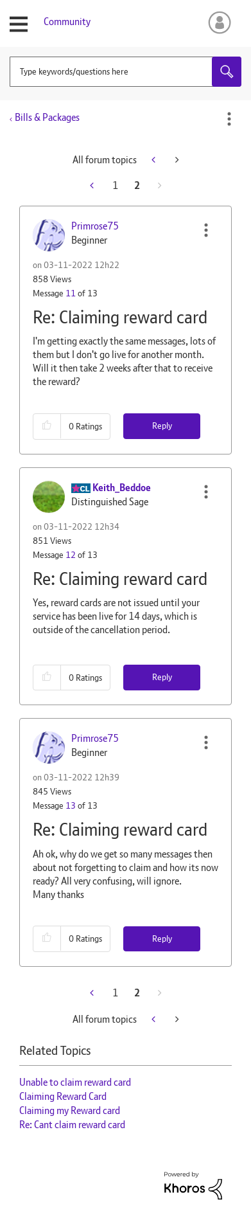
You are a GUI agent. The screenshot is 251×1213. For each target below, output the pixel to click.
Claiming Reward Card (63, 1096)
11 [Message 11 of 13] (70, 293)
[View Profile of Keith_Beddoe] (121, 487)
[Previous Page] (93, 185)
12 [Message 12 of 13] (70, 555)
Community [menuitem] (67, 21)
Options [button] (229, 119)
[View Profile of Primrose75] (95, 226)
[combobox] (125, 72)
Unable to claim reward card (75, 1082)
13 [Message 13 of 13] (70, 805)
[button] (206, 230)
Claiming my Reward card (69, 1110)
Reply (162, 425)
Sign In (217, 22)
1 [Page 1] (115, 185)
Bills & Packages (47, 117)
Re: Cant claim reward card (72, 1124)
